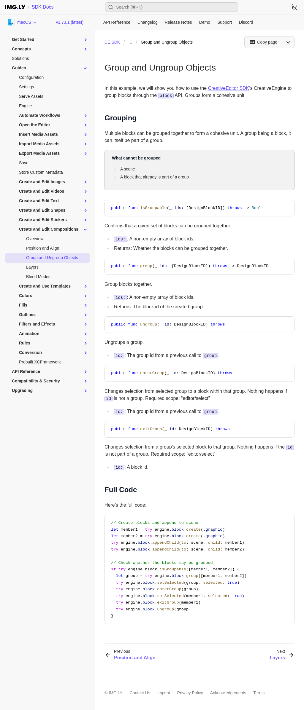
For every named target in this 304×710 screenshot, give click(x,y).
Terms (259, 692)
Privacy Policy (190, 692)
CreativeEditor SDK (228, 88)
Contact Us (140, 692)
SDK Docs (43, 6)
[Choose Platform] (22, 22)
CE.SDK (112, 42)
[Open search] (171, 7)
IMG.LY (115, 692)
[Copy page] (263, 42)
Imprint (163, 692)
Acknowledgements (228, 692)
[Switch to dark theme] (294, 7)
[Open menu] (288, 42)
